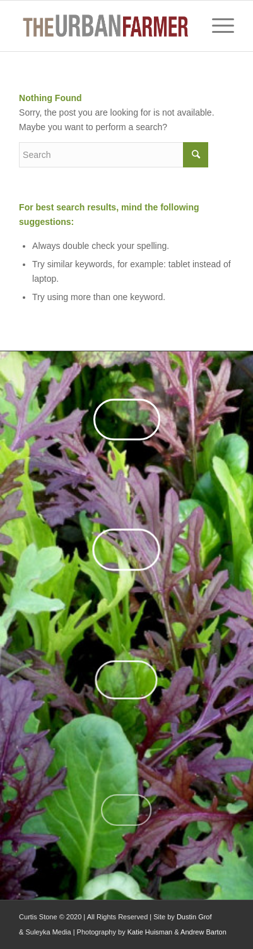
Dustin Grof (194, 917)
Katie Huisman (150, 932)
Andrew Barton (203, 932)
